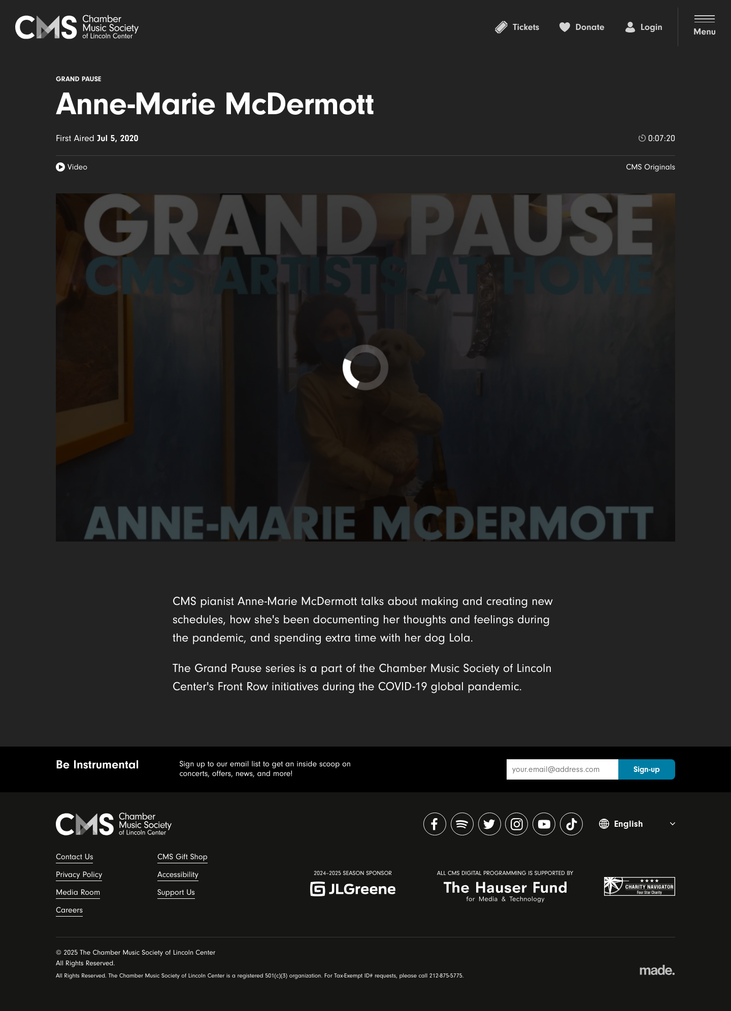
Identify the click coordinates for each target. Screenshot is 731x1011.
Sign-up (647, 769)
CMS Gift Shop (182, 856)
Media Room (78, 892)
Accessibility (177, 874)
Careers (69, 910)
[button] (697, 27)
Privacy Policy (79, 874)
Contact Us (74, 856)
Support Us (176, 892)
